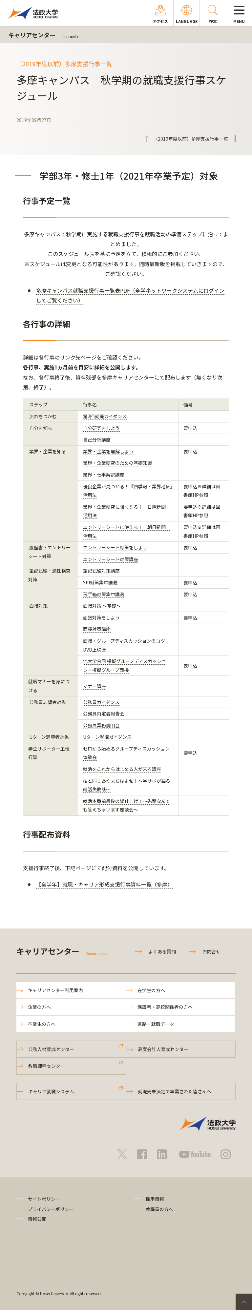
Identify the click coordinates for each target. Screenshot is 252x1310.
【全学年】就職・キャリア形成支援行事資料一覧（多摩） (104, 884)
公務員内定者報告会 (103, 713)
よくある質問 (162, 951)
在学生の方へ (151, 990)
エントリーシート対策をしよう (115, 547)
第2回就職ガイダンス (105, 416)
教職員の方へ (159, 1209)
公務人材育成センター (51, 1049)
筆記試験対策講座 (101, 570)
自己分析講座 (97, 439)
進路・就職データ (155, 1024)
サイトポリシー (44, 1199)
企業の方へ (39, 1007)
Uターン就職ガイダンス (107, 736)
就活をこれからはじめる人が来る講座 (122, 769)
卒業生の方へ (41, 1024)
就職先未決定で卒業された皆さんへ (174, 1091)
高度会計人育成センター (163, 1049)
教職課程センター (46, 1066)
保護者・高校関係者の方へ (165, 1007)
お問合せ (211, 951)
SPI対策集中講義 (100, 582)
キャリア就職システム (51, 1091)
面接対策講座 (97, 629)
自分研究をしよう (101, 428)
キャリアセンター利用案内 (55, 990)
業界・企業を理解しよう (108, 451)
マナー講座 (94, 686)
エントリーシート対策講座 (110, 559)
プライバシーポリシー (51, 1209)
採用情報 (155, 1199)
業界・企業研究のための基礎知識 (117, 462)
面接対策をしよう (101, 617)
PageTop (244, 1302)
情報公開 (37, 1219)
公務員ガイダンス (101, 702)
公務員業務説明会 (101, 725)
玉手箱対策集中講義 (103, 594)
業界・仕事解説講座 (103, 474)
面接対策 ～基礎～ (102, 605)
